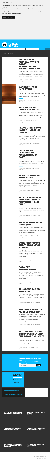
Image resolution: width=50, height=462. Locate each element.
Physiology (21, 81)
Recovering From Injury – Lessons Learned (30, 130)
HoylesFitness (37, 79)
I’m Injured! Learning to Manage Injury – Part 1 (29, 154)
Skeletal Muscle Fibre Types (29, 176)
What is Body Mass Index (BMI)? (30, 223)
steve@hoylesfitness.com (41, 456)
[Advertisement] (25, 28)
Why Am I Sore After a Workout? (30, 108)
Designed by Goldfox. (41, 458)
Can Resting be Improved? (28, 88)
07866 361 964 (43, 455)
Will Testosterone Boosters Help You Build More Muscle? (31, 334)
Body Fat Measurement (27, 268)
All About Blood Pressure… (29, 290)
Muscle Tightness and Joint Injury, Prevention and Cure (30, 201)
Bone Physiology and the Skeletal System (29, 245)
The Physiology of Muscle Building (30, 310)
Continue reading (39, 76)
